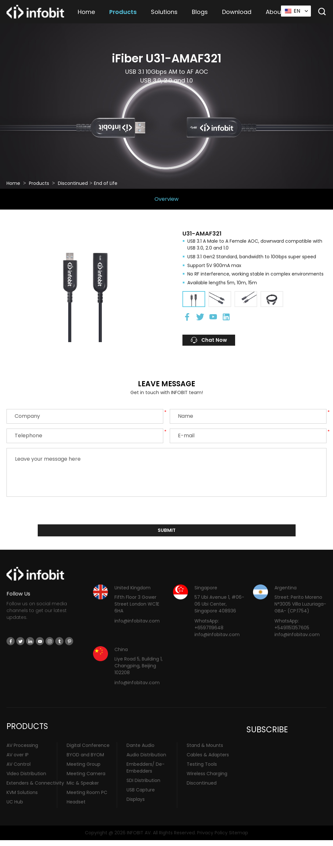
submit (166, 535)
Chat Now (217, 342)
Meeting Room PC (87, 798)
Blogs (200, 12)
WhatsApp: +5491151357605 (291, 630)
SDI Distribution (143, 786)
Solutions (164, 12)
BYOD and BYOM (85, 760)
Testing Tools (202, 770)
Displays (136, 805)
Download (236, 12)
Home (86, 12)
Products (123, 12)
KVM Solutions (22, 798)
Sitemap (238, 838)
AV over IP (18, 760)
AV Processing (22, 751)
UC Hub (15, 807)
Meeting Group (83, 770)
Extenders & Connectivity (35, 789)
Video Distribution (26, 779)
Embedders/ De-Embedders (146, 773)
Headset (76, 807)
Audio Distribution (146, 760)
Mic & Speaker (83, 789)
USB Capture (141, 795)
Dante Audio (140, 751)
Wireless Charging (207, 779)
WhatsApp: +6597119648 (208, 630)
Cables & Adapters (208, 760)
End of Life (105, 183)
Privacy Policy (212, 838)
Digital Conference (88, 751)
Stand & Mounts (205, 751)
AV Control (19, 770)
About (274, 12)
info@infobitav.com (137, 626)
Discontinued (73, 183)
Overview (166, 199)
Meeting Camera (86, 779)
